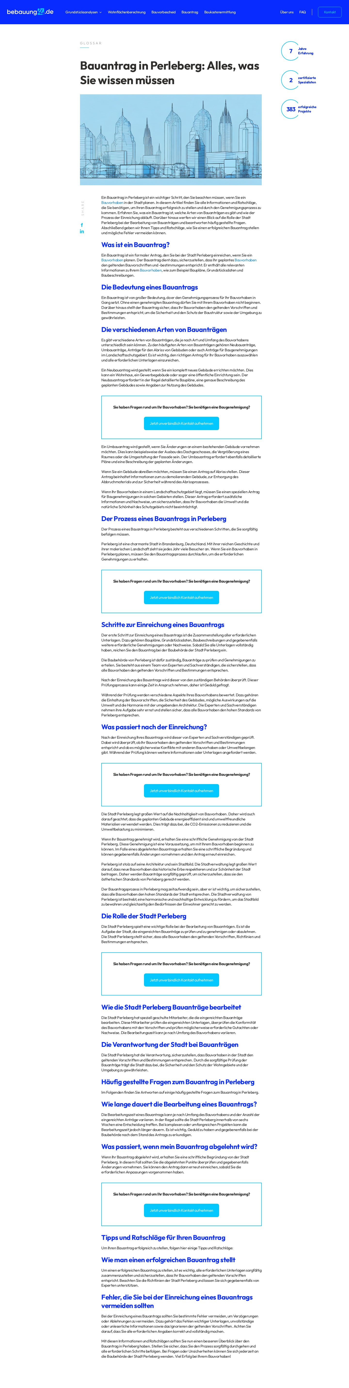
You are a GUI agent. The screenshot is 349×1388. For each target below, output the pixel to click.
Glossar (49, 1232)
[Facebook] (83, 225)
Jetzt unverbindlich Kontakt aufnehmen (181, 423)
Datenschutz (16, 1232)
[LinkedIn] (83, 231)
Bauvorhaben (112, 202)
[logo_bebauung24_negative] (30, 9)
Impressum (34, 1232)
